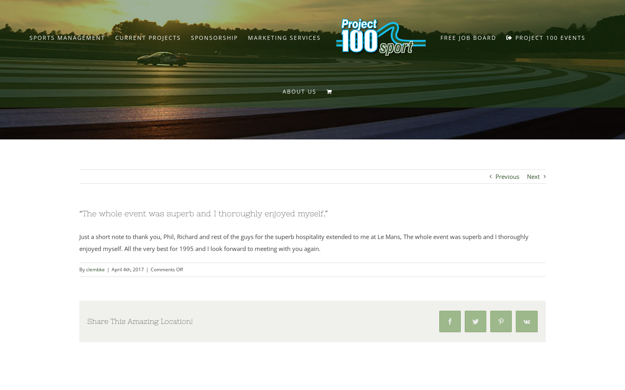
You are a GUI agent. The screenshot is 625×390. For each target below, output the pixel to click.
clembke (95, 269)
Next (533, 176)
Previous (507, 176)
